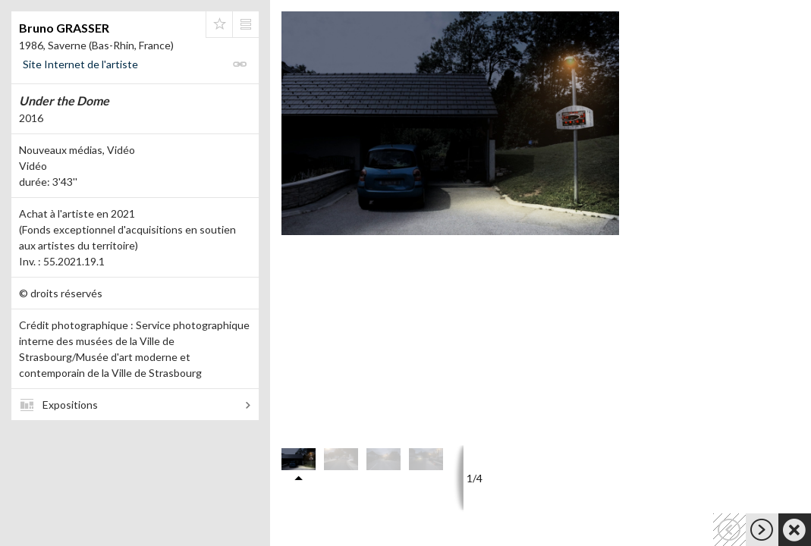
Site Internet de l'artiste (80, 64)
